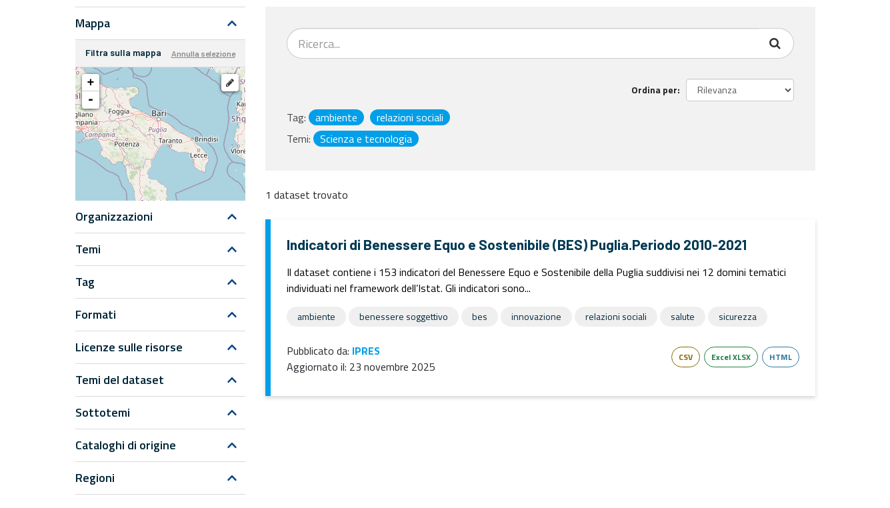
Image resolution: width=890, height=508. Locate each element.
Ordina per (654, 90)
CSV (686, 357)
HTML (780, 357)
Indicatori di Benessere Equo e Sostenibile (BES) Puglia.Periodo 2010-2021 (517, 244)
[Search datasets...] (523, 43)
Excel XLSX (731, 357)
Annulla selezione (203, 53)
